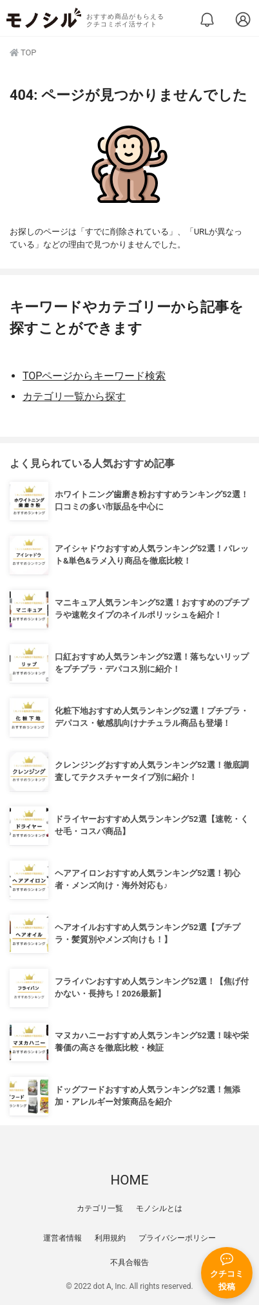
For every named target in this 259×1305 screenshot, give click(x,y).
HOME (129, 1180)
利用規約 (110, 1238)
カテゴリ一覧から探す (74, 396)
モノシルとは (159, 1208)
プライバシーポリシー (177, 1238)
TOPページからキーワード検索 (94, 376)
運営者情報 (62, 1238)
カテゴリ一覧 (100, 1208)
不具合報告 (129, 1262)
